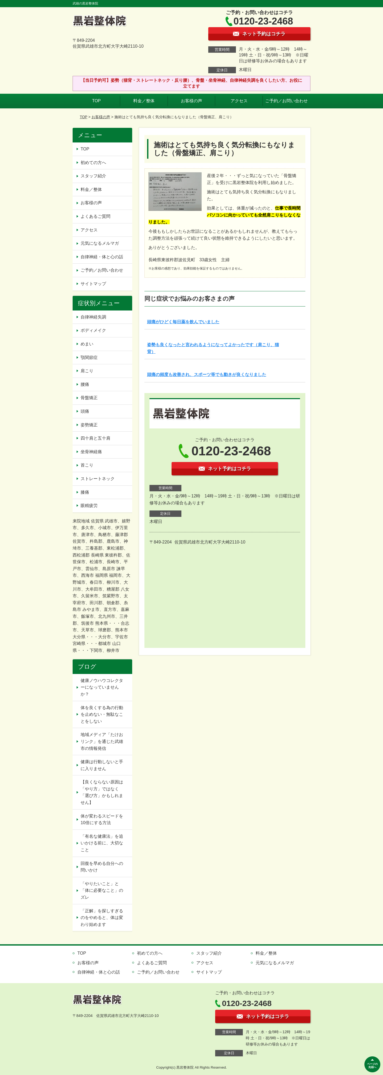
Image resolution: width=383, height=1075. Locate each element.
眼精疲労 (89, 505)
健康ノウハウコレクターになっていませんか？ (102, 687)
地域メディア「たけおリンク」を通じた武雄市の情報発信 (102, 741)
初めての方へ (93, 162)
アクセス (239, 101)
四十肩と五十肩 (95, 438)
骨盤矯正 (89, 397)
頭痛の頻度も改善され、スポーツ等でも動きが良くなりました (206, 374)
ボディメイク (93, 330)
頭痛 (85, 411)
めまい (87, 344)
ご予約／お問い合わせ (286, 101)
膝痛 (85, 492)
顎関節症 (89, 357)
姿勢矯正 (89, 425)
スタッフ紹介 (93, 176)
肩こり (87, 371)
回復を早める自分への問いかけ (102, 867)
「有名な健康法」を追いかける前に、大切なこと (102, 843)
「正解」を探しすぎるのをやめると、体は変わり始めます (102, 918)
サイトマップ (93, 283)
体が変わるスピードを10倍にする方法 (102, 819)
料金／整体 (144, 101)
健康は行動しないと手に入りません (102, 765)
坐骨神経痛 (91, 451)
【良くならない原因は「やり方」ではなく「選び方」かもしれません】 (102, 792)
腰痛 (85, 384)
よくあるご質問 (95, 216)
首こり (87, 465)
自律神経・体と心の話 (102, 257)
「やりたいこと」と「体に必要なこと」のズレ (102, 890)
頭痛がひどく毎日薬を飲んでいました (183, 322)
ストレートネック (98, 478)
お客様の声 (191, 101)
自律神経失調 (93, 317)
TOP (96, 101)
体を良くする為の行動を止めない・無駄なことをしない (102, 714)
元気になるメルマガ (100, 243)
